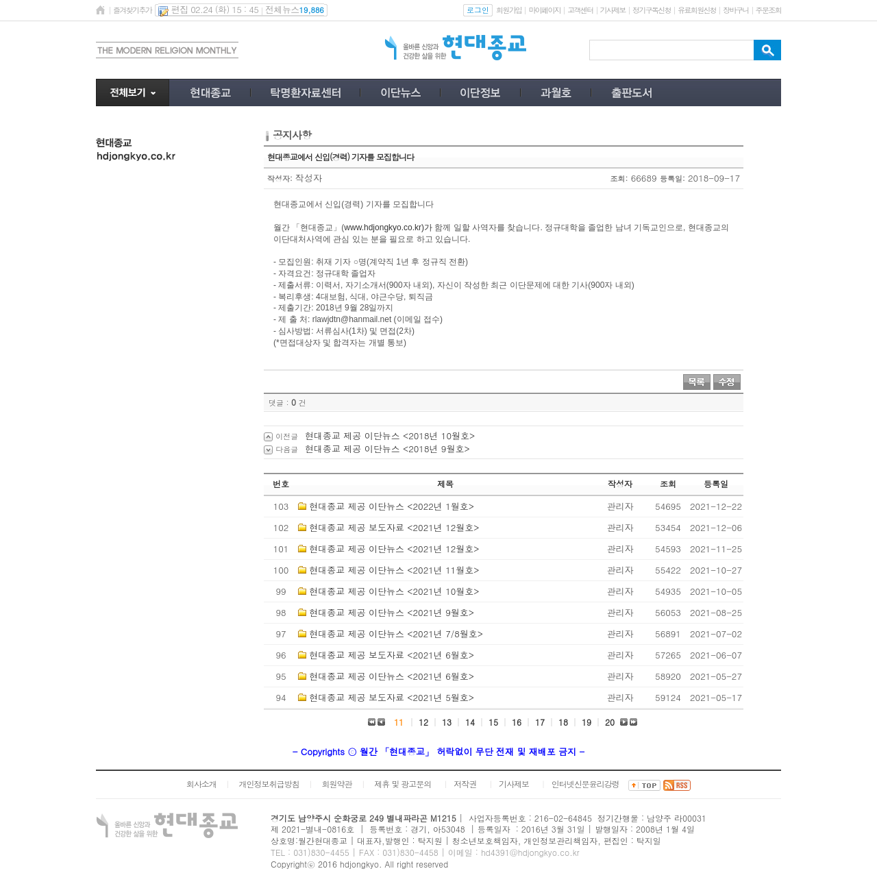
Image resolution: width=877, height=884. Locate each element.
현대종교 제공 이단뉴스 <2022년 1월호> (391, 506)
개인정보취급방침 (269, 783)
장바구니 (735, 10)
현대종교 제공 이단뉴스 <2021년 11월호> (394, 569)
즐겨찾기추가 (132, 10)
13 (447, 722)
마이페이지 (544, 10)
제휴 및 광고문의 (402, 783)
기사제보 (613, 10)
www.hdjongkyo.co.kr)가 (388, 227)
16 (516, 722)
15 (493, 722)
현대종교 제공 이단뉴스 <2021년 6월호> (391, 676)
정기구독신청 (651, 10)
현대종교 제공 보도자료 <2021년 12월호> (394, 527)
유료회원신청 (697, 10)
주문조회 (768, 10)
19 (586, 722)
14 (470, 722)
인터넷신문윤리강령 (585, 783)
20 (610, 722)
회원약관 (336, 783)
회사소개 (201, 783)
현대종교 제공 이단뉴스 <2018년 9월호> (387, 448)
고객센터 (580, 10)
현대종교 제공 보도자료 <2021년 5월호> (391, 697)
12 (423, 722)
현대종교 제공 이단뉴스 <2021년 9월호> (391, 612)
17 (540, 722)
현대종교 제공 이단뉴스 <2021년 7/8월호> (396, 633)
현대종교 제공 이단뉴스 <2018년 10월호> (390, 435)
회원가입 (508, 10)
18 (563, 722)
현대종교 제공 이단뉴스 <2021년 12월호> (394, 548)
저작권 (465, 783)
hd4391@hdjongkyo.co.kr (530, 852)
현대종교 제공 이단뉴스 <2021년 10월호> (394, 591)
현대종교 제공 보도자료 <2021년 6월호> (391, 654)
